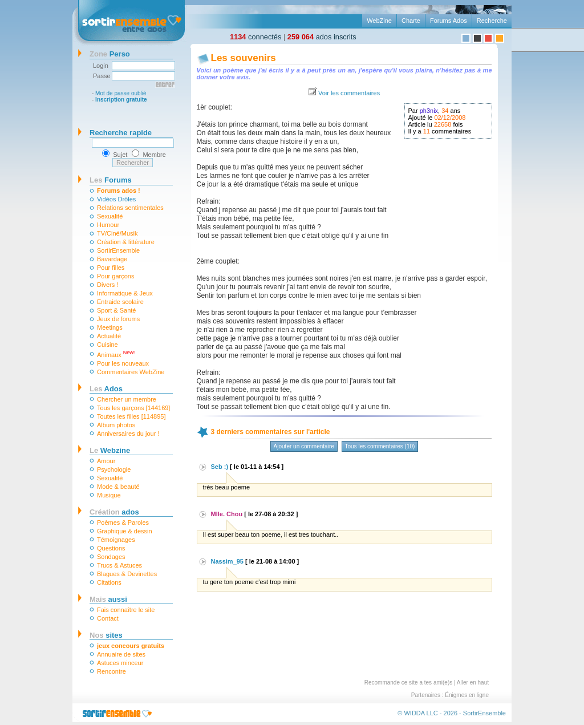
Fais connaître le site (126, 609)
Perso (110, 54)
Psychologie (114, 469)
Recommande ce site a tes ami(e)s (408, 682)
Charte (411, 20)
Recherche (492, 20)
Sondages (111, 556)
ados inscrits (321, 37)
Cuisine (107, 344)
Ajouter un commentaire (304, 446)
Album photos (116, 425)
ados (114, 512)
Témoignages (116, 539)
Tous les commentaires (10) (380, 446)
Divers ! (107, 284)
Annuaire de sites (121, 654)
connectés (255, 37)
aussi (108, 599)
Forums (111, 180)
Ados (106, 388)
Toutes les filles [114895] (131, 416)
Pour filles (110, 267)
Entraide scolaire (120, 301)
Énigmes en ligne (467, 695)
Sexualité (110, 216)
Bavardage (112, 259)
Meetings (110, 327)
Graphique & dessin (124, 531)
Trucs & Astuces (119, 565)
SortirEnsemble (118, 250)
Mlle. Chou (227, 514)
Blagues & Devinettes (127, 573)
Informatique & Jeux (125, 293)
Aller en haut (473, 682)
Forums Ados (448, 20)
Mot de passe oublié (121, 93)
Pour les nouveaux (123, 363)
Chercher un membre (126, 399)
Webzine (110, 450)
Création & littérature (126, 241)
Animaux (116, 354)
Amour (106, 460)
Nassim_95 (227, 561)
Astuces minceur (120, 662)
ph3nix (429, 110)
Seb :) (220, 466)
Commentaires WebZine (130, 371)
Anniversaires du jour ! (128, 433)
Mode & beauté (118, 486)
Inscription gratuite (121, 99)
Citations (109, 582)
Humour (108, 224)
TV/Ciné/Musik (117, 233)
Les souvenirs (243, 57)
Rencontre (111, 671)
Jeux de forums (118, 318)
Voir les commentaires (349, 93)
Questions (111, 548)
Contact (108, 618)
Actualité (109, 336)
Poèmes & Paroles (123, 522)
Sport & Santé (116, 310)
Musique (109, 495)
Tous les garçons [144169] (133, 407)
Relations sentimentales (130, 207)
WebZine (379, 20)
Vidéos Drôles (116, 199)
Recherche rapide (121, 132)
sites (106, 635)
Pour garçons (115, 276)
